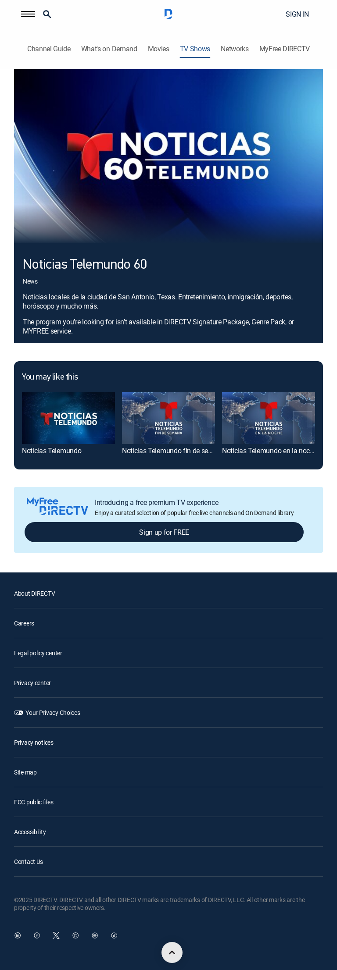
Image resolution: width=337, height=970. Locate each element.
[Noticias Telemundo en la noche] (268, 418)
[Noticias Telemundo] (68, 418)
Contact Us (28, 861)
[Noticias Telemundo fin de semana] (168, 418)
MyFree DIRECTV (284, 48)
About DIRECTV (34, 593)
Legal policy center (38, 653)
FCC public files (34, 802)
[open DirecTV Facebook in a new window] (36, 935)
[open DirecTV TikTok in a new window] (114, 935)
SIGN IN (297, 14)
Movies (158, 48)
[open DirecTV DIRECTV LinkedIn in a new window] (17, 935)
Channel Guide (49, 48)
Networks (234, 48)
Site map (25, 772)
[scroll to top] (172, 952)
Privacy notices (34, 742)
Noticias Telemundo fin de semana (174, 450)
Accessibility (30, 832)
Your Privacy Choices (52, 712)
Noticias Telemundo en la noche (269, 450)
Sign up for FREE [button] (164, 532)
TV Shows (195, 48)
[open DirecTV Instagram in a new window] (75, 935)
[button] (28, 14)
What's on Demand (109, 48)
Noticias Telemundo (51, 450)
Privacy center (32, 683)
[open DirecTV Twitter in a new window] (56, 935)
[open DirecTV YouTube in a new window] (94, 935)
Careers (24, 623)
